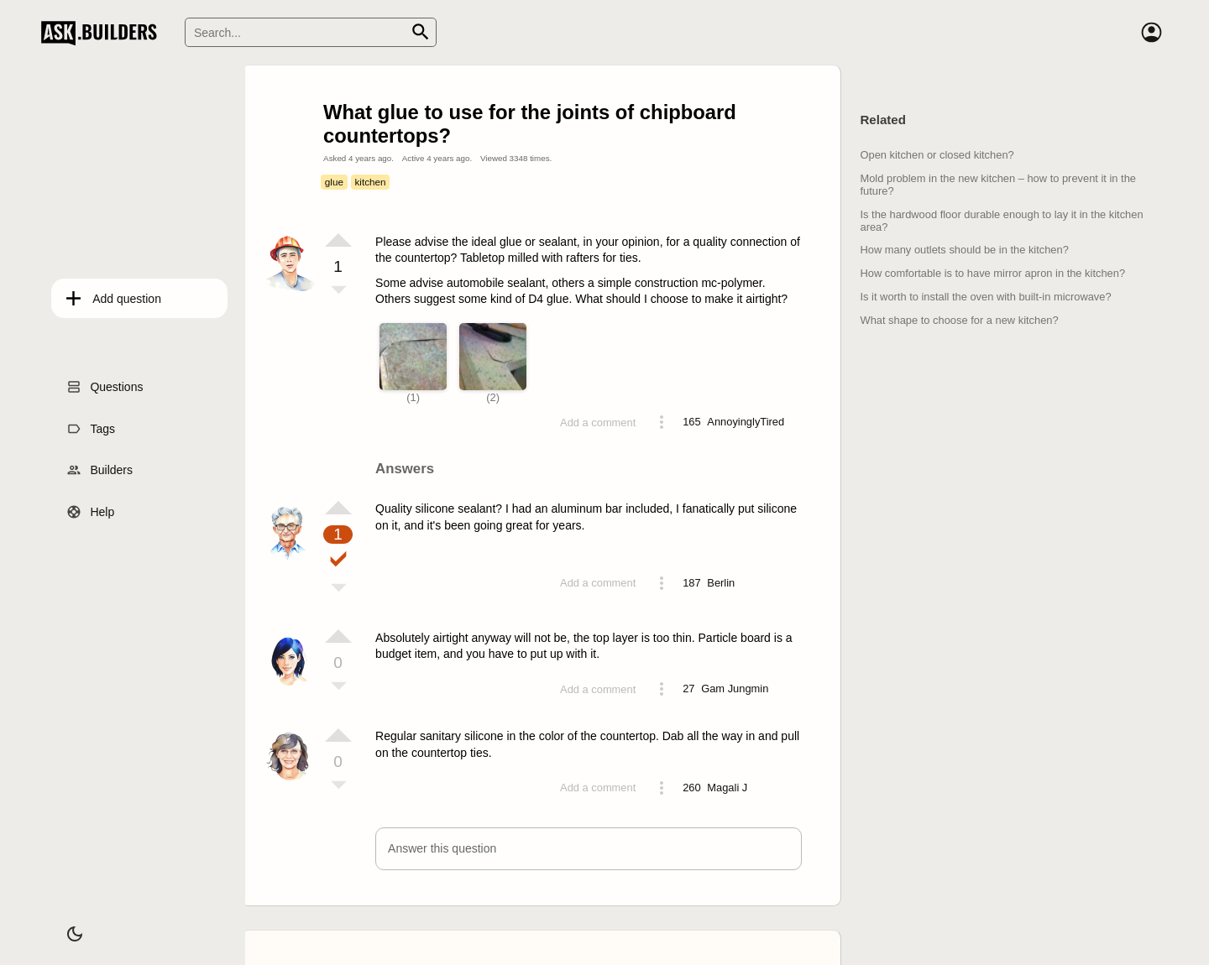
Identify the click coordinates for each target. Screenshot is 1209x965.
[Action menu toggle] (661, 422)
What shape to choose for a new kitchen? (959, 320)
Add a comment (598, 422)
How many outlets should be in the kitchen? (964, 249)
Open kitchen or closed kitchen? (936, 155)
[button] (588, 848)
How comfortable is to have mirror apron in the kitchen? (992, 273)
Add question (116, 293)
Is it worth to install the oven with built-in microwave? (985, 296)
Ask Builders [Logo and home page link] (103, 33)
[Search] (311, 32)
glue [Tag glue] (334, 181)
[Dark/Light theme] (65, 926)
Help (92, 507)
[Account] (1151, 33)
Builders (101, 465)
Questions (106, 382)
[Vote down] (338, 291)
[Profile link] (745, 422)
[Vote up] (338, 240)
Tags (92, 423)
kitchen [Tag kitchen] (369, 181)
